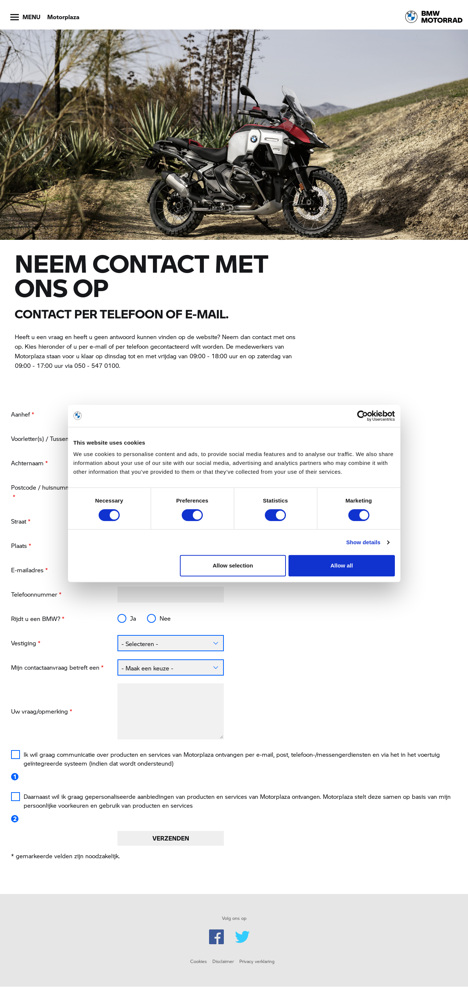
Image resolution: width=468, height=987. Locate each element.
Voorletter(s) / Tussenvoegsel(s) (53, 438)
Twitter (242, 936)
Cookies (198, 961)
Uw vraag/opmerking (39, 711)
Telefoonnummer (34, 594)
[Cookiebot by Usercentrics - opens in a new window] (362, 415)
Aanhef (20, 414)
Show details (363, 542)
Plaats (19, 545)
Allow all (342, 565)
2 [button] (15, 818)
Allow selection (233, 565)
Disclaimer (223, 961)
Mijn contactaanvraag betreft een (55, 667)
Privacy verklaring (256, 961)
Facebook (216, 936)
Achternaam (27, 463)
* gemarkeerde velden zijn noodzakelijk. (65, 856)
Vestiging (23, 643)
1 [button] (15, 776)
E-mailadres (27, 570)
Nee (165, 618)
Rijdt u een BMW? (35, 618)
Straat (18, 521)
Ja (133, 618)
